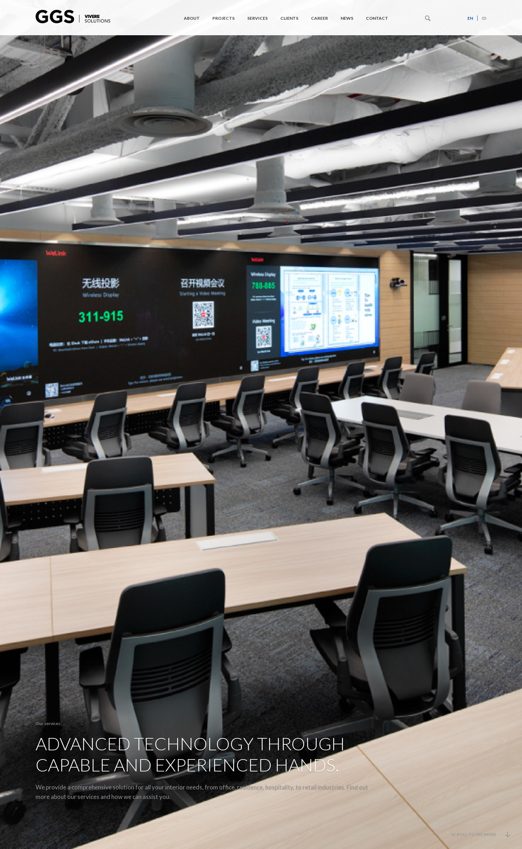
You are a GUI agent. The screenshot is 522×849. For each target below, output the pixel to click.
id (484, 18)
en (470, 18)
